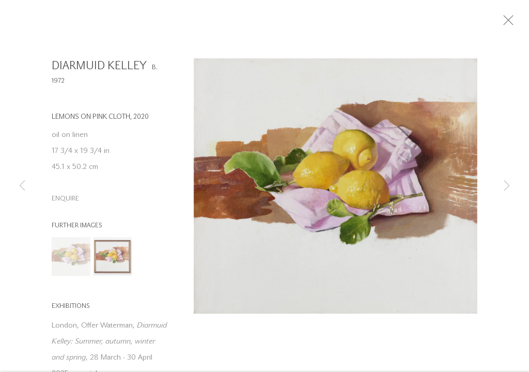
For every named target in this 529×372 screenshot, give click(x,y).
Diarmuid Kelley (99, 69)
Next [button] (507, 186)
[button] (71, 260)
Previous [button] (22, 186)
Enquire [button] (65, 202)
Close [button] (516, 23)
